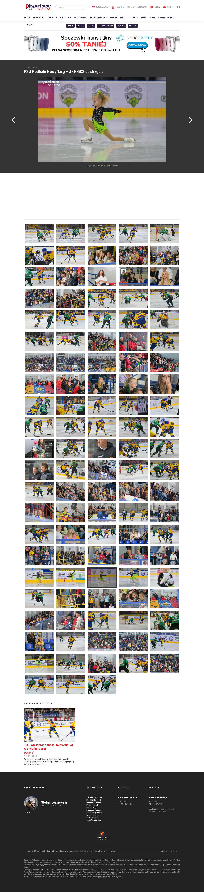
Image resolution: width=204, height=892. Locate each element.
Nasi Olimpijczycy (137, 7)
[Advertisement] (28, 119)
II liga (70, 26)
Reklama (173, 851)
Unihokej (52, 18)
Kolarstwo (65, 18)
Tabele (155, 7)
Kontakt (163, 851)
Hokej (27, 18)
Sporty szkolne (166, 18)
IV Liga (81, 26)
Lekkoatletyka (117, 18)
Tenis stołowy (148, 18)
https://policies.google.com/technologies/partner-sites (85, 860)
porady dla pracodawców (105, 851)
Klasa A (121, 26)
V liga (91, 26)
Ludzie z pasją (100, 7)
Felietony (118, 7)
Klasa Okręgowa (105, 26)
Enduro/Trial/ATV (98, 18)
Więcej (30, 25)
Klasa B (132, 26)
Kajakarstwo (80, 18)
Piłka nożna (38, 18)
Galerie (168, 7)
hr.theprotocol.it (87, 851)
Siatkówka (133, 18)
